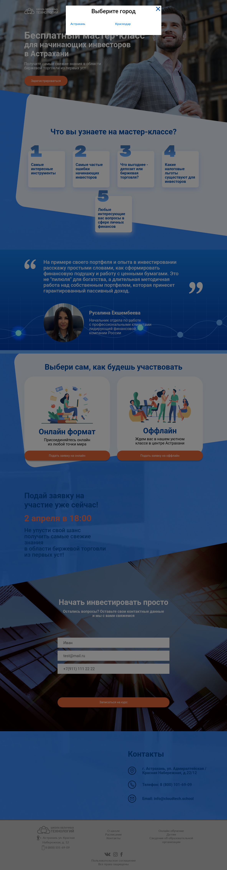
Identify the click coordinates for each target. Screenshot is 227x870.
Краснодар (123, 23)
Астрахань (77, 23)
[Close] (158, 8)
